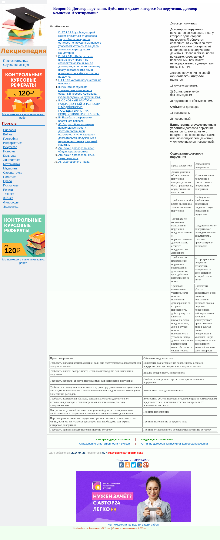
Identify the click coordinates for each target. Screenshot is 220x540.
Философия (11, 202)
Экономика (10, 206)
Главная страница (15, 60)
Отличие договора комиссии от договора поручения (174, 443)
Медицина (10, 168)
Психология (11, 185)
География (10, 138)
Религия (8, 189)
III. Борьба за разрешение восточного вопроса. (75, 119)
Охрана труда (12, 172)
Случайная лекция (16, 65)
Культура (9, 155)
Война (7, 134)
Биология (9, 130)
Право (7, 181)
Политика (9, 177)
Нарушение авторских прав (125, 452)
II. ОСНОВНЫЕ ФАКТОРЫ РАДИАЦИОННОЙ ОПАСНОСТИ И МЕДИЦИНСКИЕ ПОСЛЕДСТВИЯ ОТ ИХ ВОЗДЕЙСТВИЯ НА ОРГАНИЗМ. (79, 107)
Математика (11, 164)
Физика (8, 198)
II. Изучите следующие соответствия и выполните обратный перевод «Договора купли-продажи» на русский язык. (79, 92)
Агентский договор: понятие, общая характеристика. (76, 149)
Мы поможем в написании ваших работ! (23, 116)
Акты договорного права (73, 161)
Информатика (12, 143)
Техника (8, 194)
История (9, 151)
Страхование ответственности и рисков (104, 443)
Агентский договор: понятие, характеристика (76, 156)
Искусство (10, 147)
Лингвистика (11, 160)
